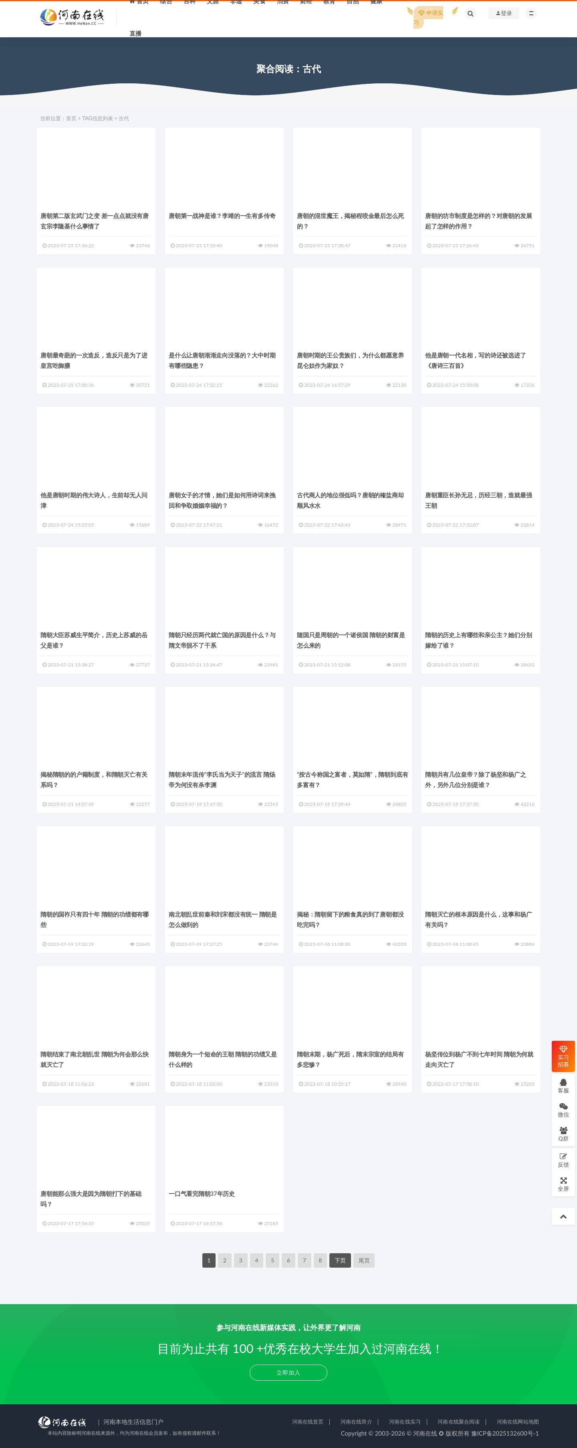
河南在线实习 (405, 1421)
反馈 (563, 1160)
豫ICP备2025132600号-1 (505, 1433)
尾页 (364, 1260)
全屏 (563, 1184)
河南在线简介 (356, 1421)
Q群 (563, 1134)
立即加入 (288, 1372)
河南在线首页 (308, 1421)
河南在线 (425, 1433)
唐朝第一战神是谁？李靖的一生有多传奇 (222, 215)
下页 (340, 1260)
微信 (563, 1110)
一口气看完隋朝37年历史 (202, 1193)
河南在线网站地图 (518, 1421)
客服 (563, 1086)
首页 (71, 118)
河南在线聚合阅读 (459, 1421)
